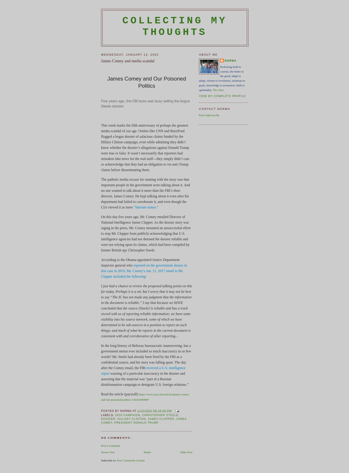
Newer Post (107, 452)
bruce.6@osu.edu (209, 115)
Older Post (186, 452)
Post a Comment (110, 445)
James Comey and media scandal (127, 61)
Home (147, 452)
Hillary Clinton (132, 418)
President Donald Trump (136, 422)
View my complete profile (222, 96)
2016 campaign (127, 415)
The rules (218, 90)
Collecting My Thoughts (174, 26)
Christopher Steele (160, 415)
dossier (108, 418)
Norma (230, 60)
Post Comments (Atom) (131, 460)
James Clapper (161, 418)
